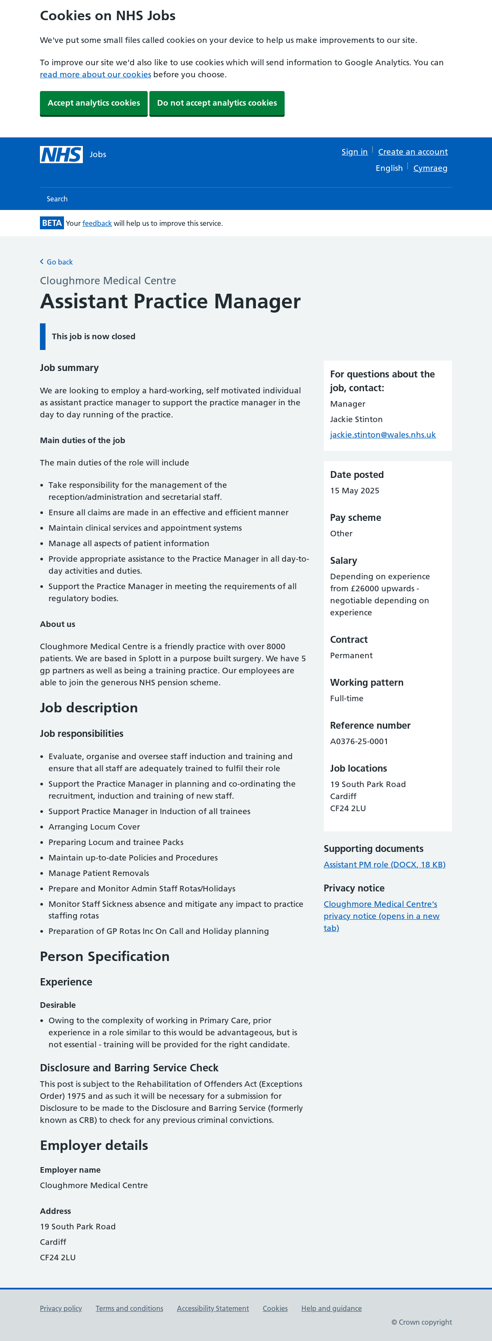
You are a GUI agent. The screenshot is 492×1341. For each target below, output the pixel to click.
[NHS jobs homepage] (73, 154)
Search (57, 199)
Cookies (275, 1308)
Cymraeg (430, 168)
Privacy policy (61, 1308)
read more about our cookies (95, 74)
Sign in (355, 152)
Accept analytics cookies (94, 103)
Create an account (413, 152)
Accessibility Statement (213, 1308)
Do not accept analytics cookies (217, 103)
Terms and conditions (129, 1308)
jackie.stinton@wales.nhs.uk (383, 435)
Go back (56, 262)
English (389, 168)
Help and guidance (331, 1308)
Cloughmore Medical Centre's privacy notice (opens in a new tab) (382, 916)
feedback (97, 223)
